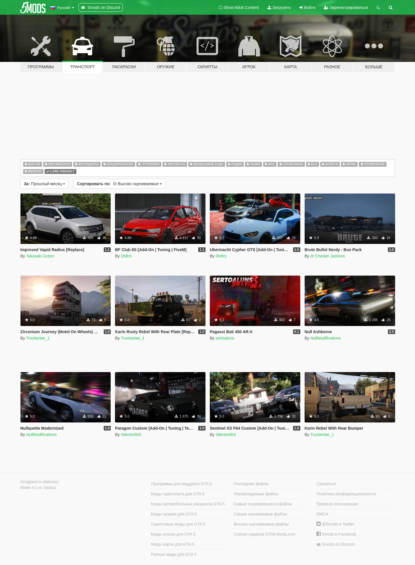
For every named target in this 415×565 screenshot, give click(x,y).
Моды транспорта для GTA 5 (177, 494)
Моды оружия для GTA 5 (174, 514)
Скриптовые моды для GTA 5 (178, 524)
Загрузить (279, 7)
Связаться (326, 483)
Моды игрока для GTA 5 (173, 534)
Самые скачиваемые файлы (260, 514)
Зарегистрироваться (346, 7)
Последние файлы (251, 483)
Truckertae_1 (38, 338)
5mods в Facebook (336, 534)
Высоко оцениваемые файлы (261, 524)
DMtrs (126, 256)
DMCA (322, 514)
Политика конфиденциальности (346, 494)
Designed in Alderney (39, 481)
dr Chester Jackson (327, 256)
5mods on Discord (335, 544)
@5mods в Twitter (335, 524)
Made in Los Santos (38, 487)
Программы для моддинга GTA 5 (181, 483)
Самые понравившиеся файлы (263, 504)
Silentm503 (131, 434)
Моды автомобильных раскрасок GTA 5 (188, 504)
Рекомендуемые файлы (256, 494)
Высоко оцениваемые (119, 183)
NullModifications (325, 338)
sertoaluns (225, 338)
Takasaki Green (40, 256)
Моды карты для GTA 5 (172, 544)
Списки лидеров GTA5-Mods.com (264, 534)
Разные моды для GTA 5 (174, 554)
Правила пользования (337, 504)
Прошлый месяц (44, 183)
